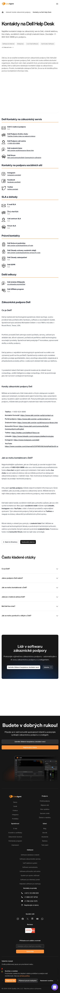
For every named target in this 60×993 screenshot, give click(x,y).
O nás (15, 828)
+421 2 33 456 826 (31, 893)
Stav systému (44, 809)
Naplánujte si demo (30, 747)
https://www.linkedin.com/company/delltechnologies (33, 431)
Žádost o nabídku (45, 817)
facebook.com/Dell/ (14, 176)
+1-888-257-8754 (31, 897)
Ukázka (48, 662)
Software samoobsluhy (30, 867)
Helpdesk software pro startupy (30, 884)
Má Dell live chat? (30, 600)
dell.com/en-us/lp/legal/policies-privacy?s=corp (23, 247)
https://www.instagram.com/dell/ (26, 434)
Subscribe (30, 951)
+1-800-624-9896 (13, 137)
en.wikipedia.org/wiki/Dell (16, 278)
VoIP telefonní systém (30, 863)
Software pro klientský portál (30, 879)
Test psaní (44, 845)
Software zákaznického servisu (30, 859)
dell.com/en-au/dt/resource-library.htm (20, 145)
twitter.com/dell (12, 183)
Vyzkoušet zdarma (28, 536)
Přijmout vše (10, 980)
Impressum (15, 845)
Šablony (44, 841)
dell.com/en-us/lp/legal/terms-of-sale (20, 240)
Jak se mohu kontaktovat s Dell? (30, 582)
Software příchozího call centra (30, 871)
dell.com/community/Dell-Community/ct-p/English (24, 152)
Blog (44, 828)
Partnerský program (15, 841)
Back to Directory (10, 536)
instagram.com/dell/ (14, 169)
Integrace (15, 814)
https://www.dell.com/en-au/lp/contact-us (36, 410)
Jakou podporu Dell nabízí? (30, 572)
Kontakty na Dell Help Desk (42, 12)
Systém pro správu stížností (30, 875)
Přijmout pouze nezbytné (27, 980)
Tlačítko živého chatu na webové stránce (21, 130)
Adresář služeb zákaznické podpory (18, 12)
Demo (15, 802)
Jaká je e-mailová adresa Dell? (30, 591)
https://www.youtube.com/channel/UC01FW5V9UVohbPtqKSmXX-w (31, 441)
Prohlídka (15, 819)
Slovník (44, 832)
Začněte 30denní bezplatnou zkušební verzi (23, 661)
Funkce (15, 810)
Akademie (44, 837)
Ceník (15, 806)
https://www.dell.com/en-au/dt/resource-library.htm (37, 417)
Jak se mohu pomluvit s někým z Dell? (30, 610)
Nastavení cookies (46, 980)
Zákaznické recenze (15, 837)
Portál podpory (45, 801)
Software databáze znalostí (30, 855)
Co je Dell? (30, 563)
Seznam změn (45, 813)
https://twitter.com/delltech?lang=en (25, 427)
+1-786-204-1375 (30, 901)
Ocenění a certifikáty (15, 832)
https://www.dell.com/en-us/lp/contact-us (33, 413)
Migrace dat (45, 805)
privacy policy (25, 976)
